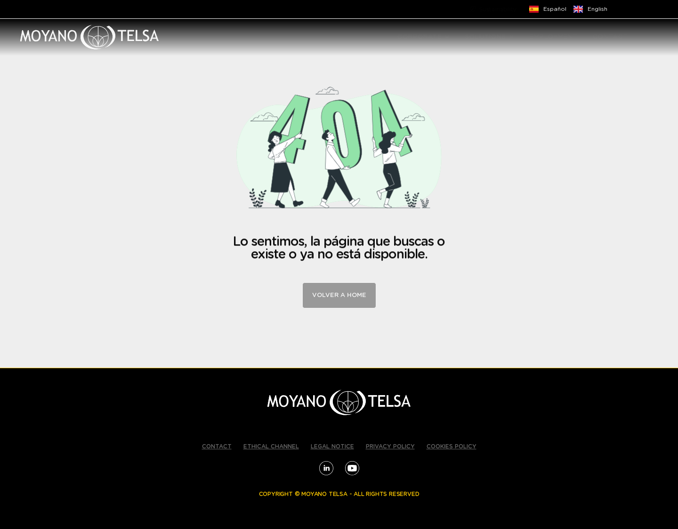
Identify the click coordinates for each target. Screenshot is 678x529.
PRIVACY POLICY (390, 446)
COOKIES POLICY (451, 446)
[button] (447, 37)
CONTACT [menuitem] (610, 37)
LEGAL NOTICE (332, 446)
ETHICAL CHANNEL (271, 446)
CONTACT (217, 446)
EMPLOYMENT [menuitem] (554, 37)
